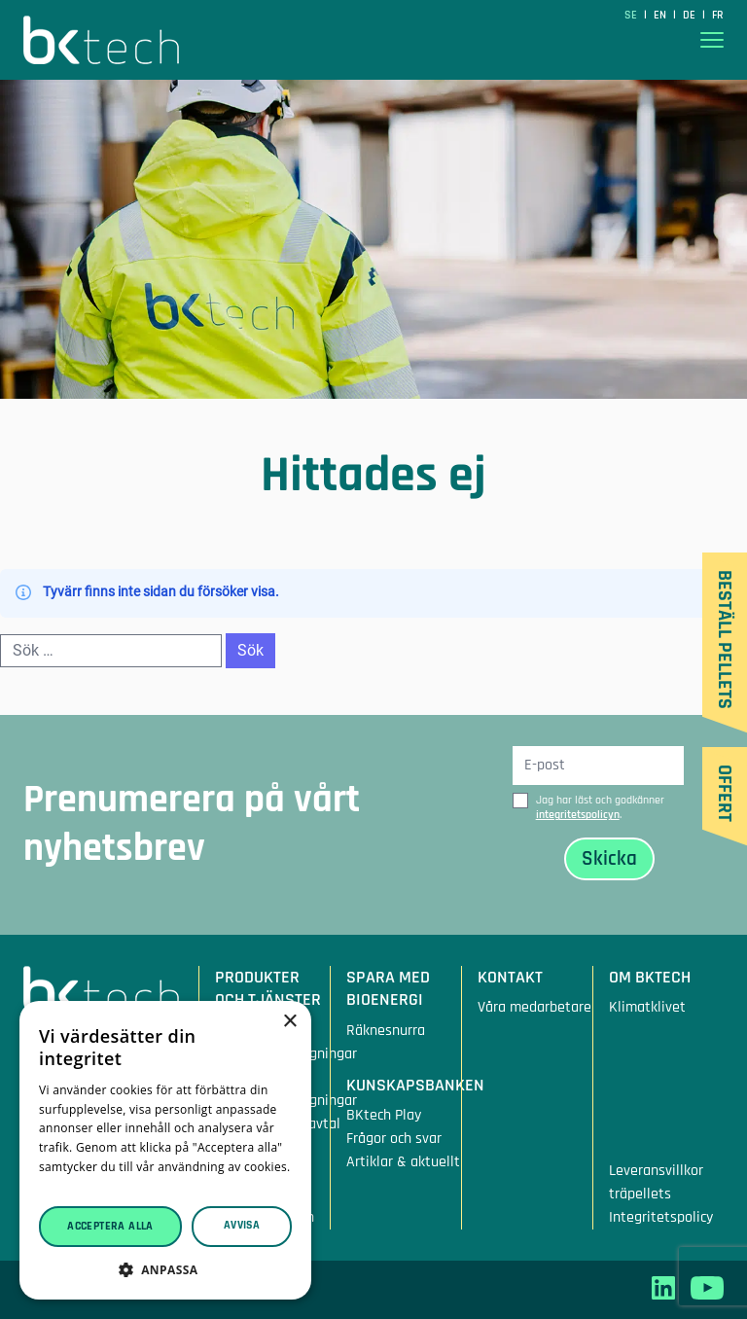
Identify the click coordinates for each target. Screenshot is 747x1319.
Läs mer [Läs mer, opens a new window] (62, 1186)
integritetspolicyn (578, 814)
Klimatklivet (647, 1007)
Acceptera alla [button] (110, 1226)
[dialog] (165, 1150)
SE (632, 15)
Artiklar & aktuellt (403, 1162)
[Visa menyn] (712, 40)
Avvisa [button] (242, 1225)
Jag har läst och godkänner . (600, 807)
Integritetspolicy (661, 1217)
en (661, 15)
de (690, 15)
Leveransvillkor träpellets (656, 1182)
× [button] (289, 1022)
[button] (165, 1270)
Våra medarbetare (534, 1007)
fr (718, 15)
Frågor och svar (394, 1138)
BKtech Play (383, 1115)
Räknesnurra (385, 1030)
